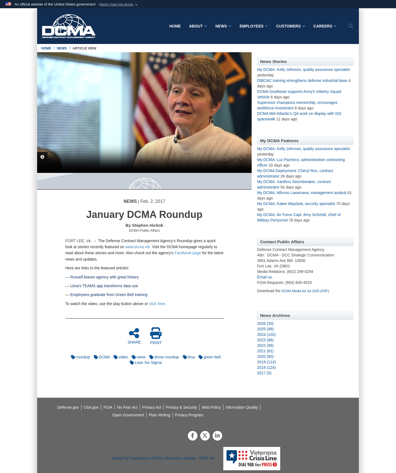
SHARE (134, 335)
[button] (119, 4)
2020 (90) (265, 356)
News (223, 26)
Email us (264, 277)
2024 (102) (266, 334)
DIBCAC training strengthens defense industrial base (302, 80)
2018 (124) (266, 367)
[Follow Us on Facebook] (192, 436)
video (119, 357)
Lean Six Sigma (144, 362)
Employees (254, 26)
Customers (290, 26)
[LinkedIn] (217, 436)
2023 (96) (265, 340)
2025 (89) (265, 329)
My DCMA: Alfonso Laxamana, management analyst (301, 192)
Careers (325, 26)
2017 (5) (264, 373)
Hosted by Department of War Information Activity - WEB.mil (163, 458)
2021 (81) (265, 351)
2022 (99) (265, 345)
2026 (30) (265, 323)
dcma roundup (163, 357)
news (137, 357)
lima (187, 357)
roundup (79, 357)
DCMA (100, 357)
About (198, 26)
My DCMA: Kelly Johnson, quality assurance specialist (303, 69)
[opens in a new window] (242, 407)
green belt (208, 357)
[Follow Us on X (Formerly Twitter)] (205, 436)
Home (175, 26)
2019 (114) (266, 362)
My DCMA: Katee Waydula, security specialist (296, 203)
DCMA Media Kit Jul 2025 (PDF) (305, 291)
